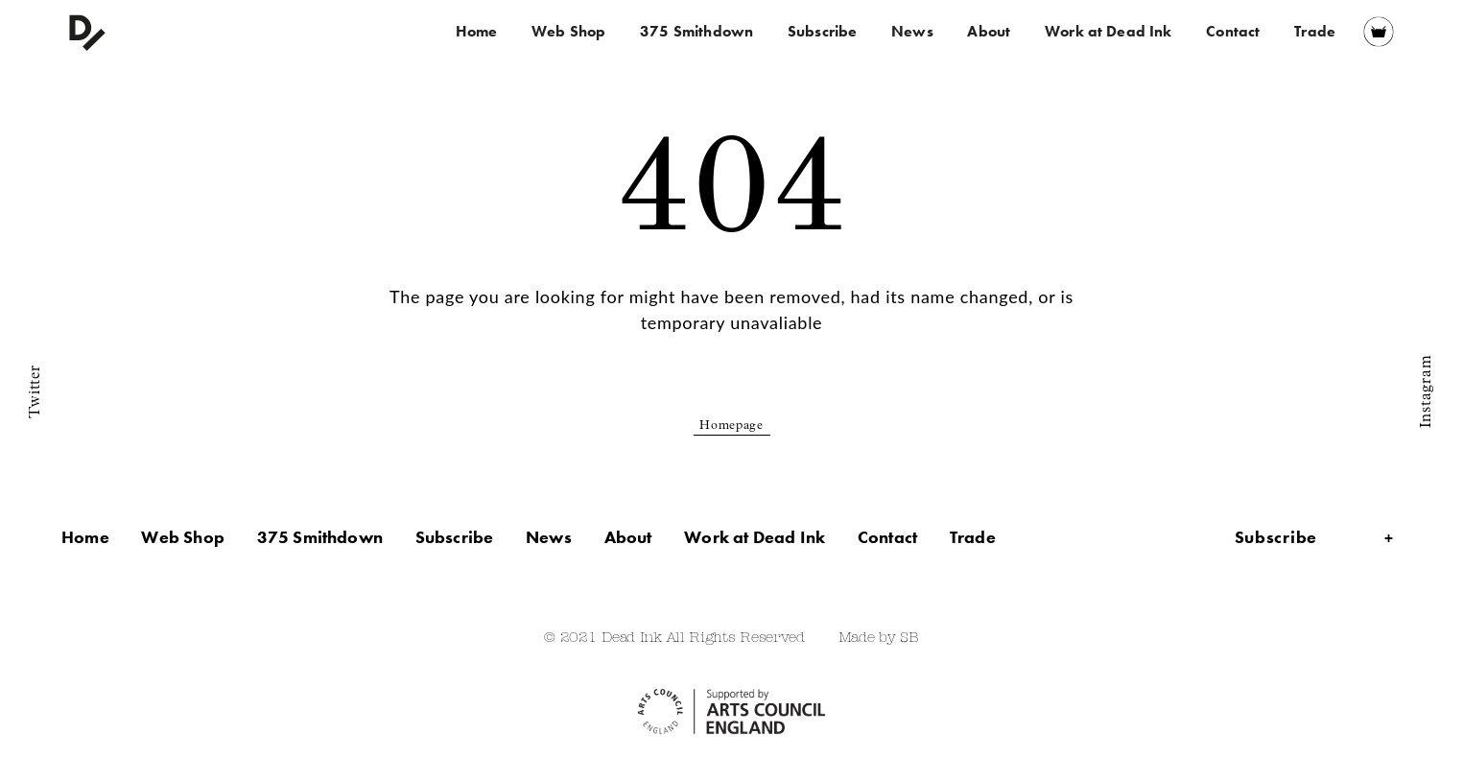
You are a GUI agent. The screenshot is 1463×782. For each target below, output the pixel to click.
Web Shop (568, 31)
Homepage (731, 426)
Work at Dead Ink (1108, 31)
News (912, 31)
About (988, 31)
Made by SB (878, 638)
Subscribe (822, 31)
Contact (1233, 31)
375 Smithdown (696, 31)
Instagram (1426, 390)
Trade (1314, 31)
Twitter (35, 391)
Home (477, 31)
